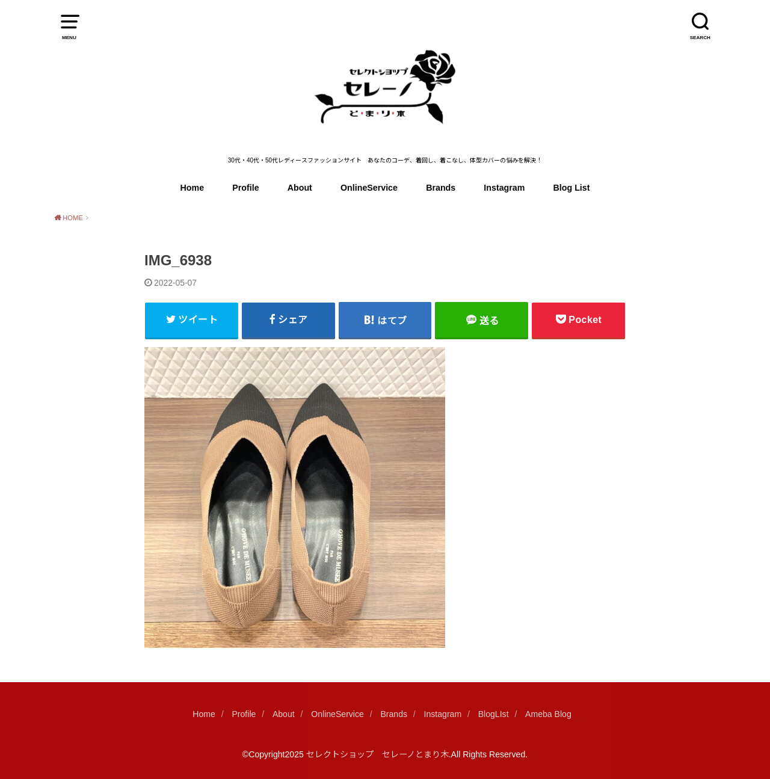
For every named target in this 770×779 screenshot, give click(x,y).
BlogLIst (493, 714)
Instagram (504, 187)
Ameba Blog (548, 714)
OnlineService (369, 187)
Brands (440, 187)
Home (192, 187)
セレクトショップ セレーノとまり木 (377, 754)
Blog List (571, 187)
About (300, 187)
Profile (245, 187)
